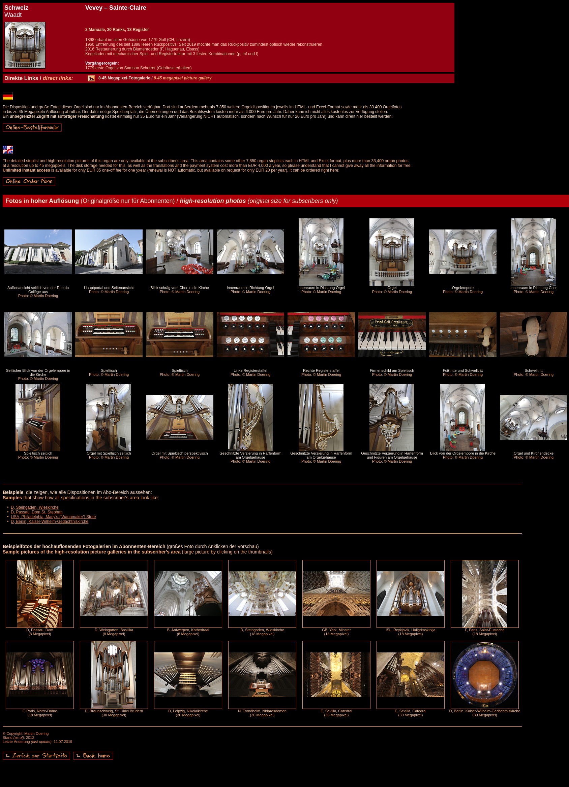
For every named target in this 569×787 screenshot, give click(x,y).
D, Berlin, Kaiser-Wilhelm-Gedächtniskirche (49, 521)
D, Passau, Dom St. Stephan (36, 512)
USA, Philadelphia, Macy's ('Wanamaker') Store (53, 516)
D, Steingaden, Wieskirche (34, 507)
